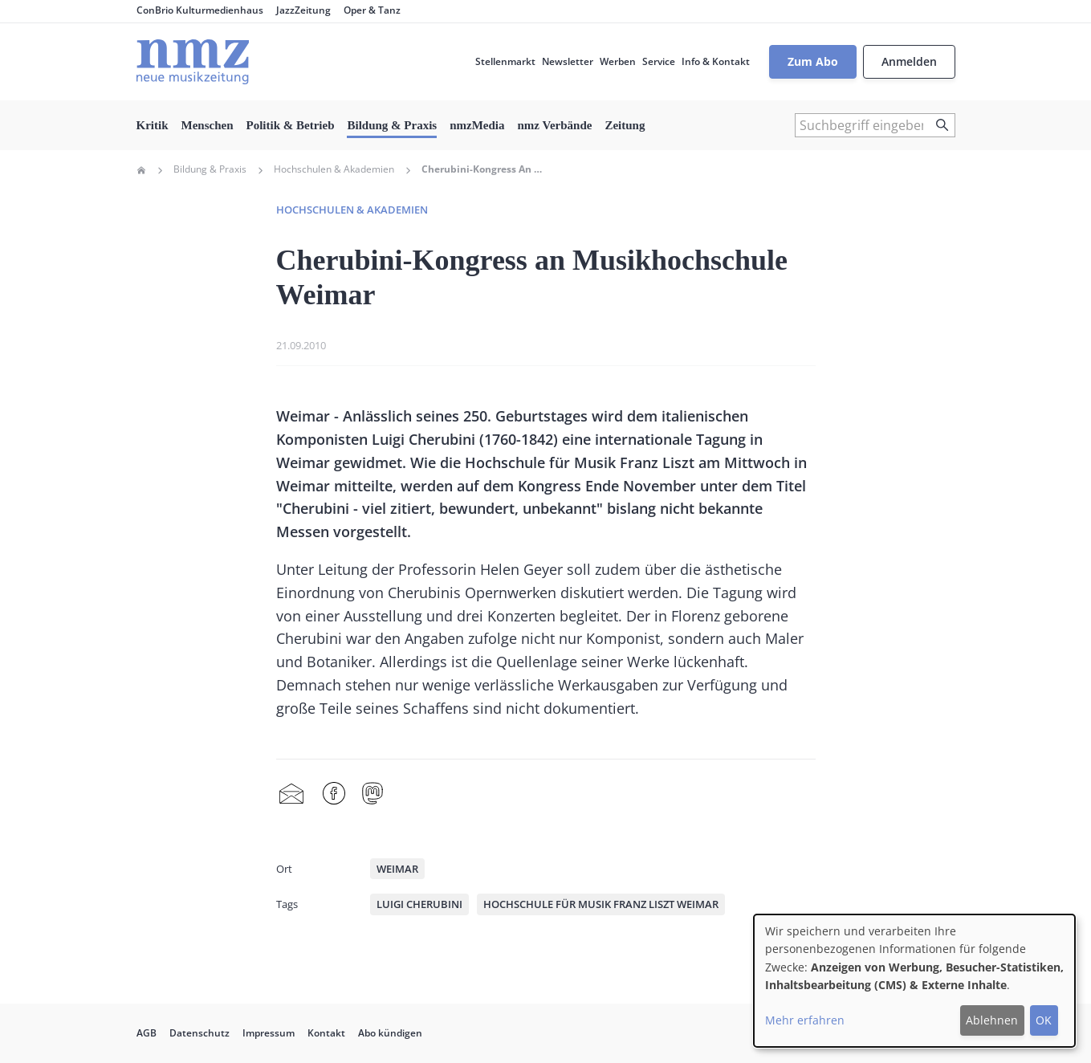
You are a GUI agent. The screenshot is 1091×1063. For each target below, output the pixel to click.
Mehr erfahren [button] (805, 1020)
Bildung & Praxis (392, 125)
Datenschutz (199, 1033)
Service (658, 61)
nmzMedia (477, 125)
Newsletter (567, 61)
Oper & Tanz (372, 10)
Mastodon (372, 794)
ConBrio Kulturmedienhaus (199, 10)
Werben (618, 61)
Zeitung (625, 125)
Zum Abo (813, 61)
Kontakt (326, 1033)
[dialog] (914, 980)
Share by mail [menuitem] (291, 794)
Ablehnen (992, 1020)
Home (141, 170)
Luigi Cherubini (419, 904)
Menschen (207, 125)
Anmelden (909, 61)
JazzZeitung (303, 10)
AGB (146, 1033)
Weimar (397, 868)
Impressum (268, 1033)
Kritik (152, 125)
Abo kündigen (390, 1033)
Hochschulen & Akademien (334, 169)
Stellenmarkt (505, 61)
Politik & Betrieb (290, 125)
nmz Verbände (555, 125)
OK (1044, 1020)
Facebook (334, 794)
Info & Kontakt (716, 61)
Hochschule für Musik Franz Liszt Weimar (601, 904)
